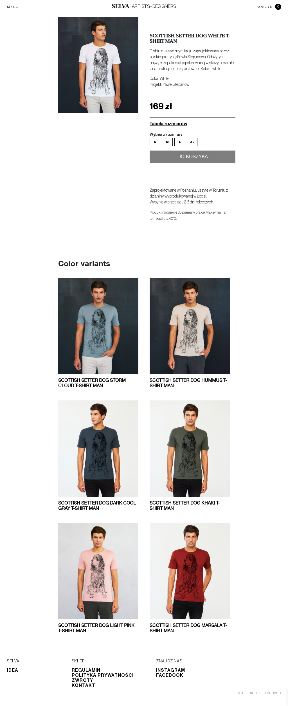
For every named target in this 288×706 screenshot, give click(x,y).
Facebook (169, 675)
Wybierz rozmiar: (166, 135)
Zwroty (82, 680)
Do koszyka (192, 157)
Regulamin (86, 670)
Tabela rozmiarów (168, 123)
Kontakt (83, 685)
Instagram (170, 670)
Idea (12, 670)
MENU (13, 6)
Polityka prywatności (103, 675)
